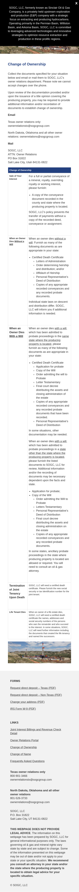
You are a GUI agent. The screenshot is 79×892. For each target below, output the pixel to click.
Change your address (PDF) (27, 701)
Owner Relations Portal (24, 740)
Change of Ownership (23, 747)
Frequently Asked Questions (27, 761)
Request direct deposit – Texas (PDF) (33, 687)
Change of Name (20, 754)
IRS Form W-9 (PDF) (23, 708)
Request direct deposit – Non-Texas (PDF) (36, 694)
